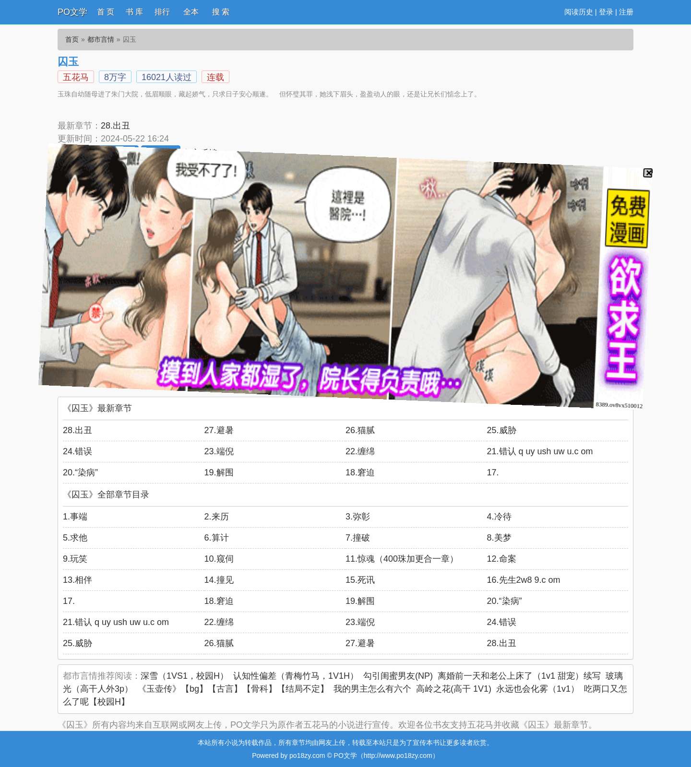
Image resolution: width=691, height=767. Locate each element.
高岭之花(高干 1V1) (453, 689)
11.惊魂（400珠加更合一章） (402, 559)
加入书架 (160, 153)
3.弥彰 (358, 516)
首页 (72, 39)
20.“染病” (80, 472)
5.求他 (75, 538)
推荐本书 (119, 153)
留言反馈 (200, 153)
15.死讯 (360, 580)
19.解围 (219, 472)
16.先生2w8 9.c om (523, 580)
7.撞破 (358, 538)
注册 (626, 12)
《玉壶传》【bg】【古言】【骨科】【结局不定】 (233, 689)
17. (493, 472)
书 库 (134, 12)
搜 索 (220, 12)
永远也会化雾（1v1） (537, 689)
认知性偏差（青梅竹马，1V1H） (295, 676)
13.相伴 (77, 580)
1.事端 (75, 516)
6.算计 (216, 538)
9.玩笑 (75, 559)
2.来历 (216, 516)
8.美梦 (499, 538)
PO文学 (72, 12)
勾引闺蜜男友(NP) (398, 676)
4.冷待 (499, 516)
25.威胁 (501, 430)
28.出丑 (115, 125)
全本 (191, 12)
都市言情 (100, 39)
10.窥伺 (219, 559)
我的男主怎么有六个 (372, 689)
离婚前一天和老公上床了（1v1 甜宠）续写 (519, 676)
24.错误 (77, 451)
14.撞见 (219, 580)
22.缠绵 (360, 451)
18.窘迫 (360, 472)
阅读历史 (578, 12)
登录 (606, 12)
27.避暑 (219, 430)
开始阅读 (77, 153)
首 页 (105, 12)
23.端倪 (219, 451)
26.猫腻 (360, 430)
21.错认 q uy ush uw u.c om (540, 451)
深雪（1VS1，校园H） (184, 676)
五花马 (76, 77)
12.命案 (501, 559)
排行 (162, 12)
